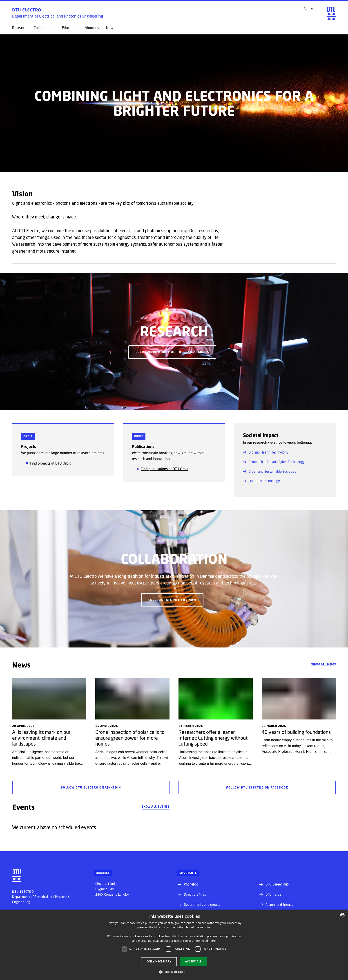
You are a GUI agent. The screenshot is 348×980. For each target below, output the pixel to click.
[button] (174, 972)
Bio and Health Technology (265, 452)
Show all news (323, 664)
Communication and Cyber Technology (274, 462)
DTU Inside (273, 894)
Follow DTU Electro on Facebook (257, 787)
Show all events (156, 806)
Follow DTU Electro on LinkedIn (91, 787)
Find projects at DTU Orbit (50, 463)
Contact (309, 8)
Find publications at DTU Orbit (164, 469)
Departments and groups (202, 904)
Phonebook (192, 884)
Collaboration (44, 27)
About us (92, 27)
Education (70, 27)
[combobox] (342, 915)
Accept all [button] (193, 961)
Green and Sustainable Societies (269, 471)
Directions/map (195, 894)
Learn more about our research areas (172, 352)
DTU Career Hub (277, 884)
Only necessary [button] (159, 961)
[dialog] (174, 945)
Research (19, 27)
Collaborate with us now (172, 600)
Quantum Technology (261, 481)
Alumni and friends (279, 904)
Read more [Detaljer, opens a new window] (208, 941)
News (110, 27)
